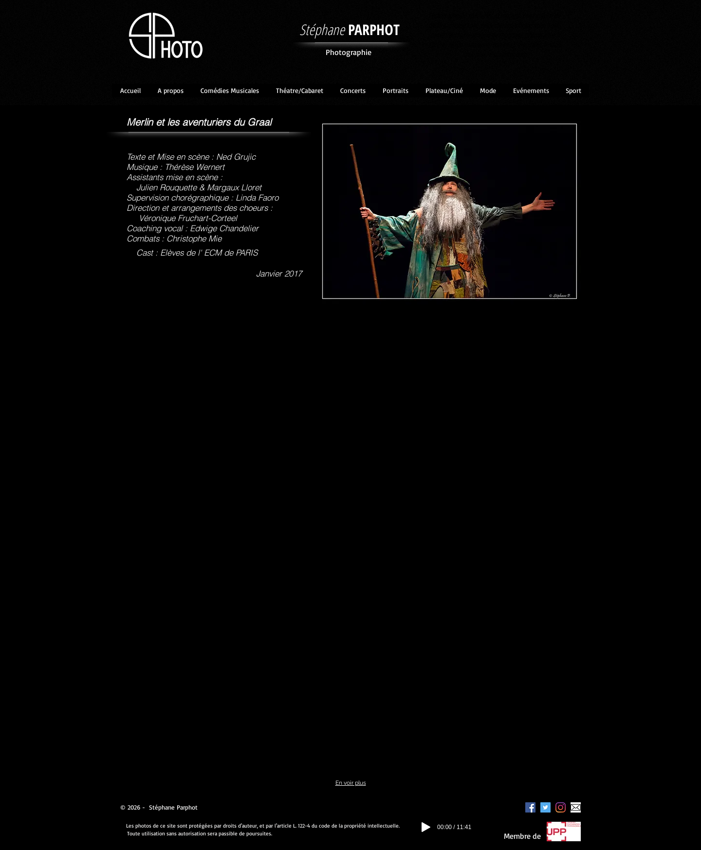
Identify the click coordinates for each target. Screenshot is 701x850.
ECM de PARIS (231, 252)
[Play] (426, 827)
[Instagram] (560, 807)
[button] (170, 90)
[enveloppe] (576, 807)
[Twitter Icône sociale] (545, 807)
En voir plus (350, 782)
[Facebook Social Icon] (530, 807)
